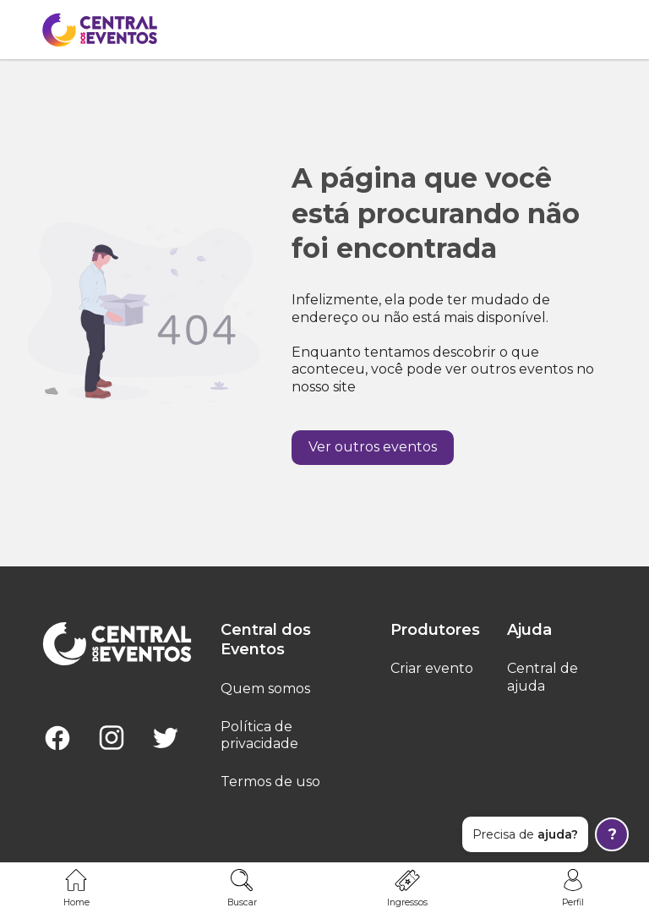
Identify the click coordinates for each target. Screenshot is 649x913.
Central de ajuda (542, 677)
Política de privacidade (259, 735)
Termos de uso (270, 782)
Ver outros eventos (372, 447)
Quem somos (265, 689)
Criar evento (431, 668)
